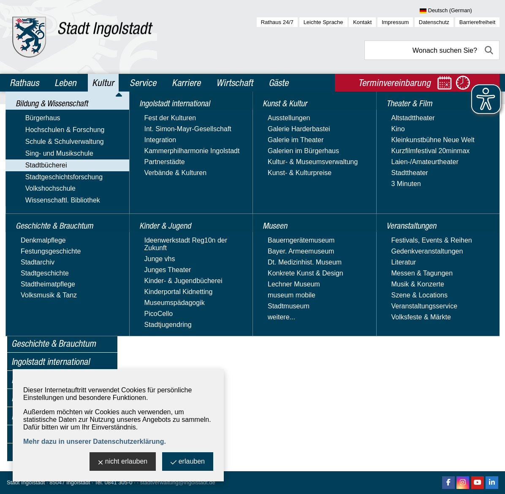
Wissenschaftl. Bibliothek (48, 328)
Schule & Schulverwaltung (50, 152)
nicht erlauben (123, 462)
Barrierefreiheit (477, 22)
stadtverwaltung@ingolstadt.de (177, 482)
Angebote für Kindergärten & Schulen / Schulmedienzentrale (66, 193)
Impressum (395, 22)
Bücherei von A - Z (47, 232)
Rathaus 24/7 (277, 22)
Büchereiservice (44, 244)
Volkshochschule (36, 315)
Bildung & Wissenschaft (51, 113)
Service (143, 82)
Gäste (278, 82)
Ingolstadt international (50, 361)
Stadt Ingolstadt (26, 482)
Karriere (186, 82)
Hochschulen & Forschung (51, 140)
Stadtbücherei (32, 177)
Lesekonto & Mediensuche (60, 267)
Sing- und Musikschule (45, 164)
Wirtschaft (234, 82)
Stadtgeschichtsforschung (50, 303)
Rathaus (24, 82)
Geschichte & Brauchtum (53, 343)
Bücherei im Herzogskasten (61, 220)
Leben (65, 82)
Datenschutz (434, 22)
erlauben (188, 462)
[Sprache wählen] (460, 11)
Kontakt (362, 22)
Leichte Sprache (323, 22)
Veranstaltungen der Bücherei (64, 291)
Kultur (103, 82)
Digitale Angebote (46, 255)
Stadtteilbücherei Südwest (59, 279)
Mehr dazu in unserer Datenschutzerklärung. (94, 441)
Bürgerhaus (28, 128)
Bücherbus (36, 208)
